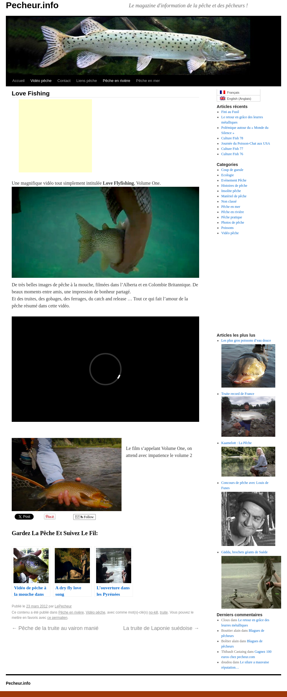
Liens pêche (86, 80)
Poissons (227, 228)
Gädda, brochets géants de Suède (244, 552)
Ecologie (227, 175)
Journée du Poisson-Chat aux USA (245, 143)
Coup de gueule (232, 170)
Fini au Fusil (230, 112)
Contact (64, 80)
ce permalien (57, 618)
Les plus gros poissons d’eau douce (246, 340)
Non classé (229, 201)
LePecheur (63, 606)
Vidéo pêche (41, 80)
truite (164, 612)
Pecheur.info (32, 5)
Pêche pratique (231, 217)
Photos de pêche (232, 222)
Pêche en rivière (116, 80)
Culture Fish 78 (232, 138)
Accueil (18, 80)
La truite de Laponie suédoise (161, 628)
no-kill (153, 612)
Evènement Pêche (234, 180)
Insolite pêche (231, 191)
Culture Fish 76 (232, 154)
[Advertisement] (55, 135)
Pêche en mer (148, 80)
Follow (84, 517)
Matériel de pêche (234, 196)
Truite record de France (237, 394)
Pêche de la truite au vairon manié (55, 628)
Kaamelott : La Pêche (236, 443)
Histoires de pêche (234, 186)
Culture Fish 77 (232, 149)
